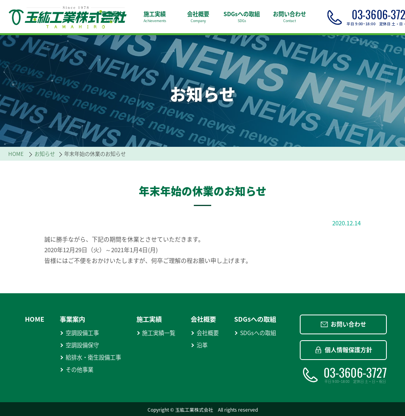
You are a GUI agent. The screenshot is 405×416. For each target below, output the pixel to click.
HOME (34, 319)
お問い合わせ (343, 324)
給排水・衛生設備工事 (90, 357)
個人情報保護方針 (343, 349)
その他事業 (76, 369)
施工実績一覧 (156, 333)
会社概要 (205, 333)
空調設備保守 (79, 345)
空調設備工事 (79, 333)
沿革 (199, 345)
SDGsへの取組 (255, 333)
